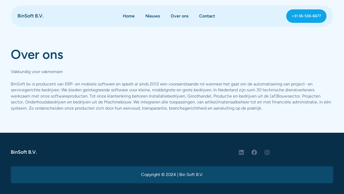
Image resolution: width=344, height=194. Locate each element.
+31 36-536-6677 (306, 16)
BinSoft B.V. (30, 16)
